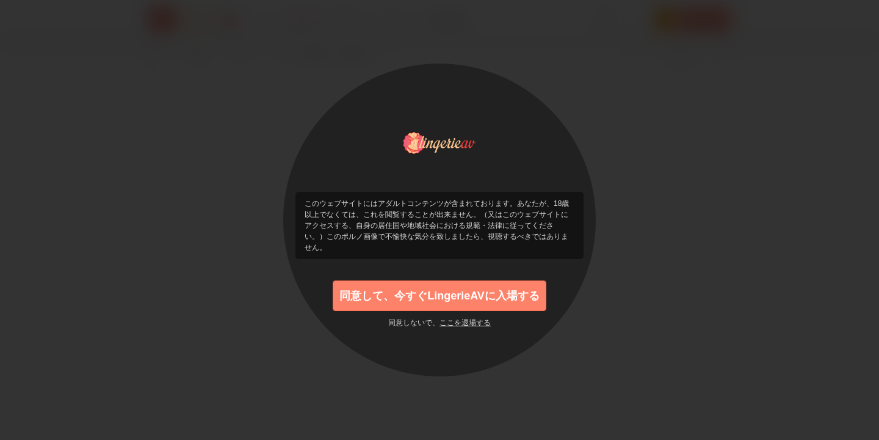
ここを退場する (465, 322)
